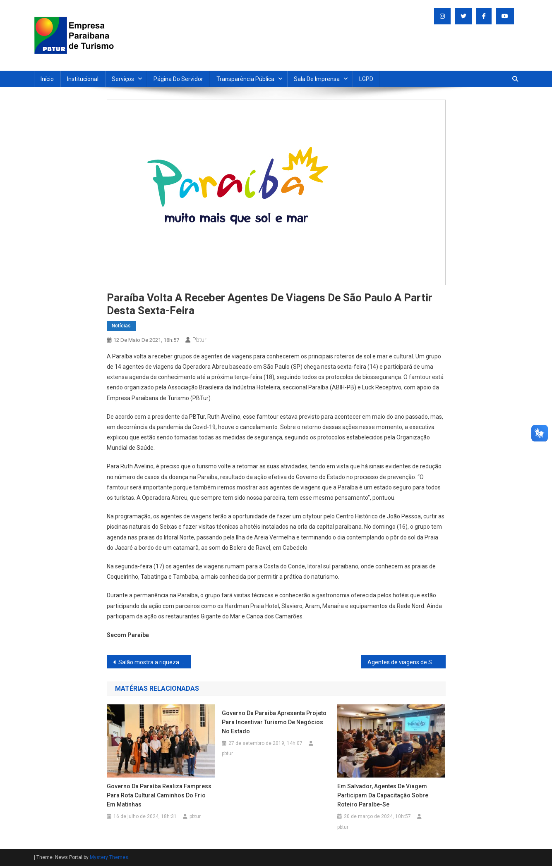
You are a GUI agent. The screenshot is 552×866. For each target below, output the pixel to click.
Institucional (82, 79)
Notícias (121, 326)
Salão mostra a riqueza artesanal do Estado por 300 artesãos (155, 662)
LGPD (366, 79)
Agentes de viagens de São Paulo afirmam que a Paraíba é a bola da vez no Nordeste (406, 662)
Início (47, 79)
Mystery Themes (109, 857)
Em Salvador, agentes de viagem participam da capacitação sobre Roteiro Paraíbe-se (382, 795)
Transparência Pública (245, 79)
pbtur (199, 339)
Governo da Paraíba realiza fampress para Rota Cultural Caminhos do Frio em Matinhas (159, 795)
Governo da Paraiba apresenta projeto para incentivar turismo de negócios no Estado (274, 722)
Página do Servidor (178, 79)
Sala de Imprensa (317, 79)
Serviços (123, 79)
